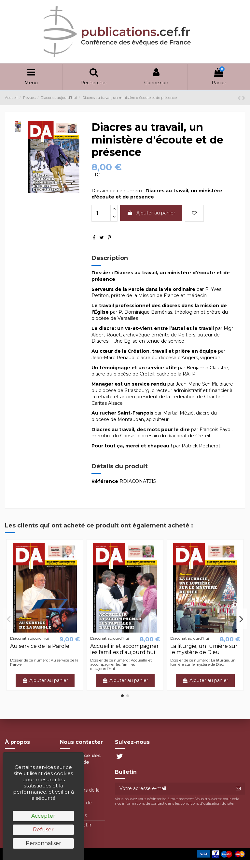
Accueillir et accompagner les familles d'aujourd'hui (124, 649)
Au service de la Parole (39, 646)
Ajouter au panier (151, 213)
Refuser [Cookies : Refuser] (43, 829)
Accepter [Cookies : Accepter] (43, 816)
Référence (104, 481)
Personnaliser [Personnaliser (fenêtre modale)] (43, 843)
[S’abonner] (238, 789)
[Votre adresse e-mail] (173, 789)
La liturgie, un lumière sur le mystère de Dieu (204, 649)
